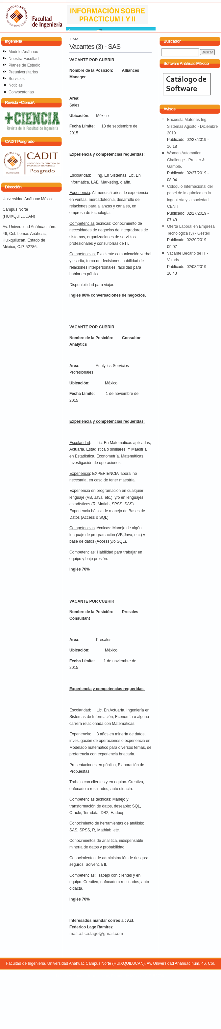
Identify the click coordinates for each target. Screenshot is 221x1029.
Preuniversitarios (23, 72)
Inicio (73, 38)
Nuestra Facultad (23, 58)
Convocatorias (21, 92)
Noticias (16, 85)
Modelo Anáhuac (23, 51)
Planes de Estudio (24, 65)
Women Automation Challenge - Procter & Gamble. (186, 160)
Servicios (17, 78)
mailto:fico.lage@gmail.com (96, 933)
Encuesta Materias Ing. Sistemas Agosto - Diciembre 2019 (192, 126)
